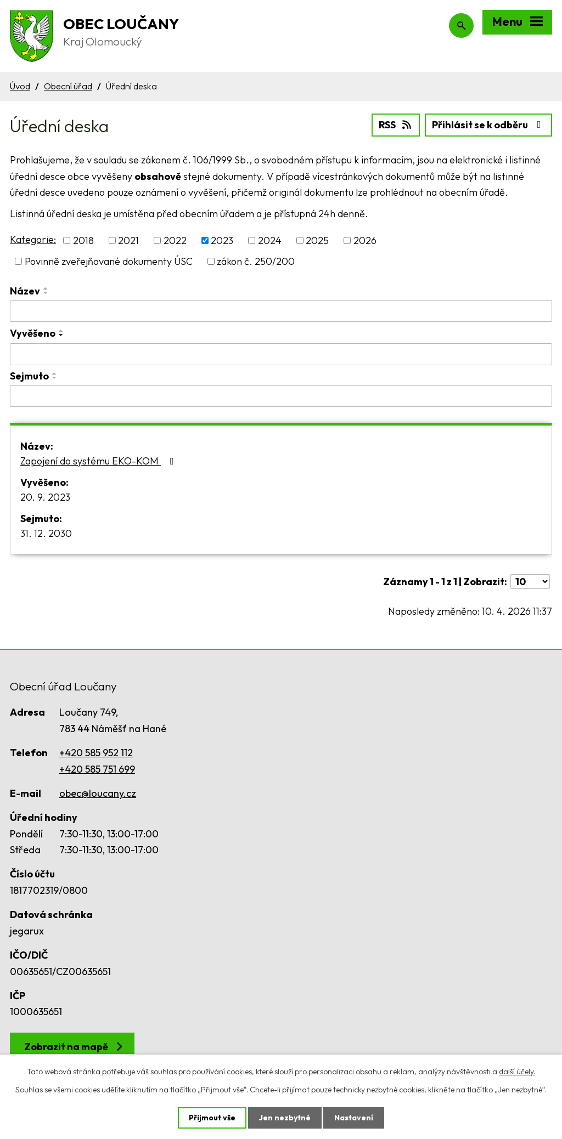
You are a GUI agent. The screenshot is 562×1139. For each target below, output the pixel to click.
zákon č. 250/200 (256, 261)
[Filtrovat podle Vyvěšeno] (281, 354)
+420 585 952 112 (96, 752)
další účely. (517, 1071)
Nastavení (353, 1118)
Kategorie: (33, 239)
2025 (317, 240)
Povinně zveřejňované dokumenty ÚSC (109, 261)
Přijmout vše (212, 1118)
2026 (364, 240)
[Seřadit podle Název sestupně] (46, 293)
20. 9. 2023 (45, 497)
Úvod (20, 86)
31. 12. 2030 (46, 533)
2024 (270, 240)
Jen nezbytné (285, 1118)
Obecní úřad (68, 86)
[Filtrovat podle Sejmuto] (281, 396)
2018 (83, 240)
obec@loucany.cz (97, 793)
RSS (396, 124)
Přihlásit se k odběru (489, 124)
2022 (175, 240)
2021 (128, 240)
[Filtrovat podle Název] (281, 311)
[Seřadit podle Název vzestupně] (46, 288)
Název (25, 291)
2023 (222, 240)
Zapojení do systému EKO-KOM (99, 461)
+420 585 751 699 (97, 769)
